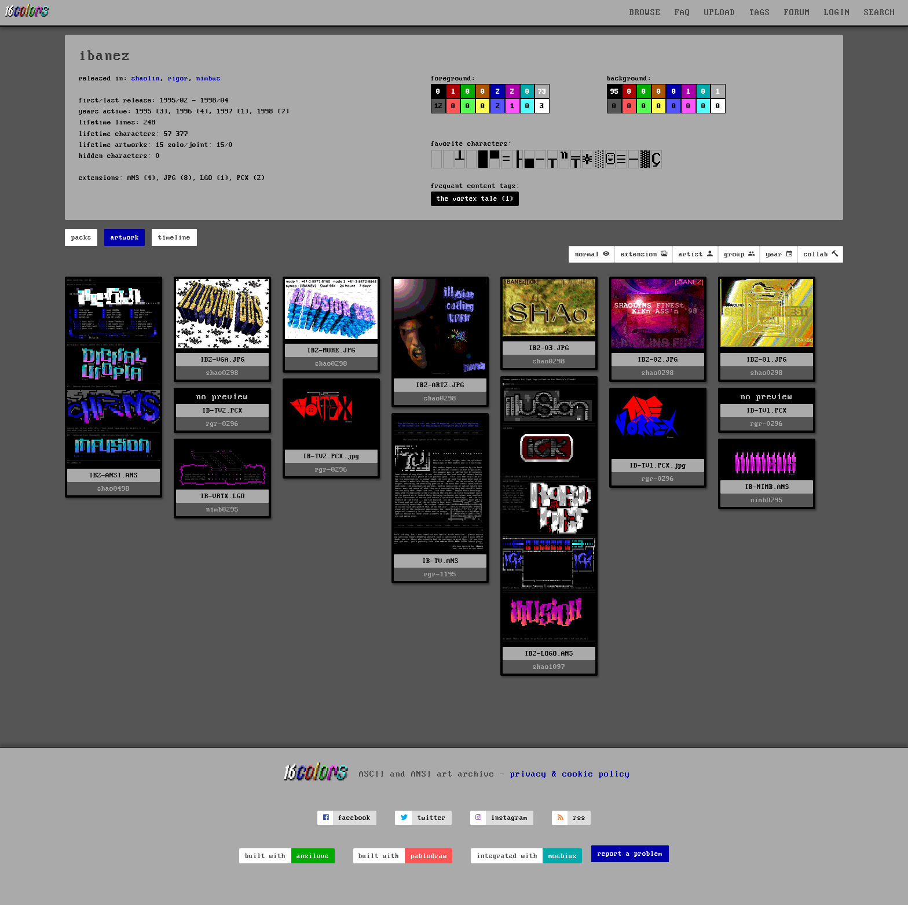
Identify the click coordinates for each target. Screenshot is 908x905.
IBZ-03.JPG (549, 348)
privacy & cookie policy (570, 773)
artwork (125, 237)
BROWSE (645, 12)
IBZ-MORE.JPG (331, 350)
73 (542, 91)
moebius (562, 856)
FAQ (682, 12)
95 (614, 91)
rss (579, 818)
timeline (174, 237)
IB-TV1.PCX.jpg (657, 465)
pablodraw (429, 856)
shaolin (145, 78)
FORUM (797, 12)
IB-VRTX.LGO (222, 496)
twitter (432, 818)
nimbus (208, 78)
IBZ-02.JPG (658, 359)
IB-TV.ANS (440, 561)
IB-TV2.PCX (222, 410)
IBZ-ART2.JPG (440, 385)
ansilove (312, 856)
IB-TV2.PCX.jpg (331, 456)
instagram (509, 818)
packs (81, 237)
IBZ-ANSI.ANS (113, 475)
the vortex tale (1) (475, 199)
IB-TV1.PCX (766, 410)
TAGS (759, 12)
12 (438, 106)
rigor (178, 78)
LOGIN (837, 12)
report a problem (630, 854)
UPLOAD (719, 12)
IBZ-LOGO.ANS (549, 653)
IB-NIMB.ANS (767, 487)
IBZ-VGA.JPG (222, 359)
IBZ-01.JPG (766, 359)
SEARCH (879, 12)
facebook (354, 818)
